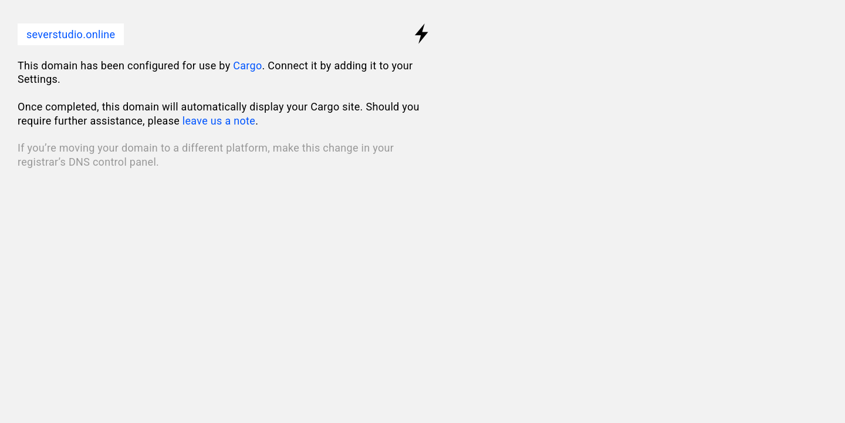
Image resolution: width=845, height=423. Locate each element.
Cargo (247, 65)
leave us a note (218, 121)
